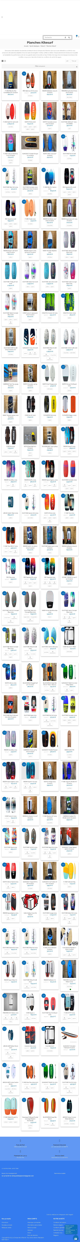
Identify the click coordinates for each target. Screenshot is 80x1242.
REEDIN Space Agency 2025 (50, 480)
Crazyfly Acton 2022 (30, 1046)
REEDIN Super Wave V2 (10, 980)
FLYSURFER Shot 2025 (50, 415)
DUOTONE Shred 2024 (10, 847)
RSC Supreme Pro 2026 (69, 187)
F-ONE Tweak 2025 (30, 219)
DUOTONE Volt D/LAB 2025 (50, 646)
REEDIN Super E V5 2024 (30, 781)
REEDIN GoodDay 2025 (10, 480)
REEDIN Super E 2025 (69, 446)
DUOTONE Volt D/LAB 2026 (69, 348)
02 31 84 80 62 (6, 1176)
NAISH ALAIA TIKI (69, 750)
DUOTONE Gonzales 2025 (69, 480)
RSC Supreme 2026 (10, 219)
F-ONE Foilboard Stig (69, 882)
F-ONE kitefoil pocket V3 (11, 1117)
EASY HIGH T (5, 1239)
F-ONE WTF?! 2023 (69, 1013)
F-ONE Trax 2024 (69, 513)
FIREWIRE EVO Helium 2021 (10, 1013)
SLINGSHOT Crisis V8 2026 (30, 348)
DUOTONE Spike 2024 (30, 715)
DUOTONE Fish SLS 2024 (50, 715)
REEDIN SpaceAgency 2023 (10, 913)
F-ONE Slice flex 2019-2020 (30, 1082)
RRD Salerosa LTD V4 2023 (30, 91)
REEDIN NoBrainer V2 (50, 980)
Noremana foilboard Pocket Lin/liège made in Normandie (30, 1119)
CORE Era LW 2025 (30, 415)
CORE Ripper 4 (30, 1013)
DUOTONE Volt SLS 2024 (30, 847)
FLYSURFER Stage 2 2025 (69, 415)
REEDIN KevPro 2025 (30, 480)
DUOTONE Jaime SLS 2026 (49, 282)
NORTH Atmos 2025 (10, 683)
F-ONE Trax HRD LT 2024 (11, 546)
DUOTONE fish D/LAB (69, 153)
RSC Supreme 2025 (49, 577)
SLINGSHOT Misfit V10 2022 (49, 1082)
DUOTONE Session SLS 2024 (30, 513)
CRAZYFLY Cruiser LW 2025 (49, 313)
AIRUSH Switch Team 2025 (10, 513)
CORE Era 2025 (10, 446)
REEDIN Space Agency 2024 (10, 781)
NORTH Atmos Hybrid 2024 (10, 882)
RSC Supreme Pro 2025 (30, 577)
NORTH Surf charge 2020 (50, 384)
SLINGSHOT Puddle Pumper (50, 750)
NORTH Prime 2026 (30, 122)
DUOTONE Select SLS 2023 (69, 913)
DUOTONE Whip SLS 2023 (30, 947)
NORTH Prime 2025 (49, 513)
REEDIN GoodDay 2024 (10, 750)
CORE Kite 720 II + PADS (69, 646)
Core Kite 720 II (50, 1046)
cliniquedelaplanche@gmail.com (23, 1176)
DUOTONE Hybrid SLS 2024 (10, 947)
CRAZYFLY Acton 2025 (69, 313)
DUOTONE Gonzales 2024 (69, 715)
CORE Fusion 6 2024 (10, 816)
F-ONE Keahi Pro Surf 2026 (10, 122)
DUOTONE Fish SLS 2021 (69, 1082)
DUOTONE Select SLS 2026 (30, 282)
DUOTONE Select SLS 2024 (49, 847)
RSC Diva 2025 (11, 577)
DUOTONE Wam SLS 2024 (10, 187)
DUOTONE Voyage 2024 (50, 913)
